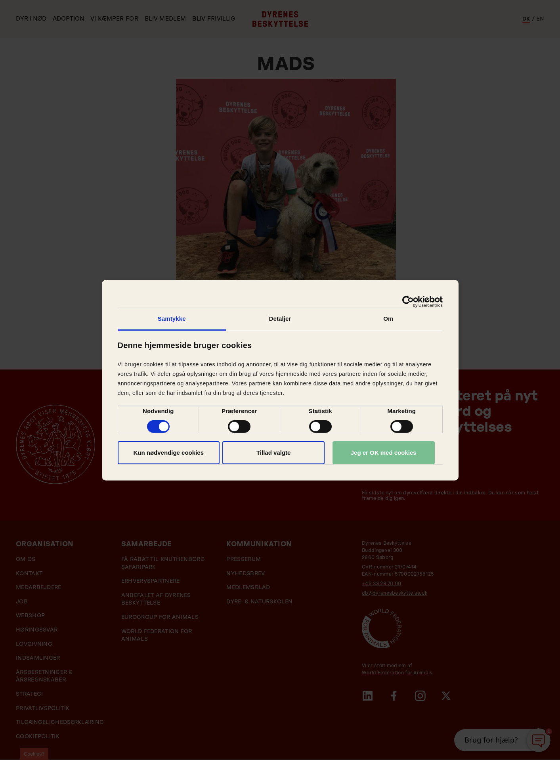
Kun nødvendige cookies (168, 452)
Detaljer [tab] (280, 318)
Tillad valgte (273, 452)
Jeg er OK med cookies (384, 452)
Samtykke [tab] (172, 318)
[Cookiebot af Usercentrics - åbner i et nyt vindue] (408, 301)
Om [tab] (388, 318)
